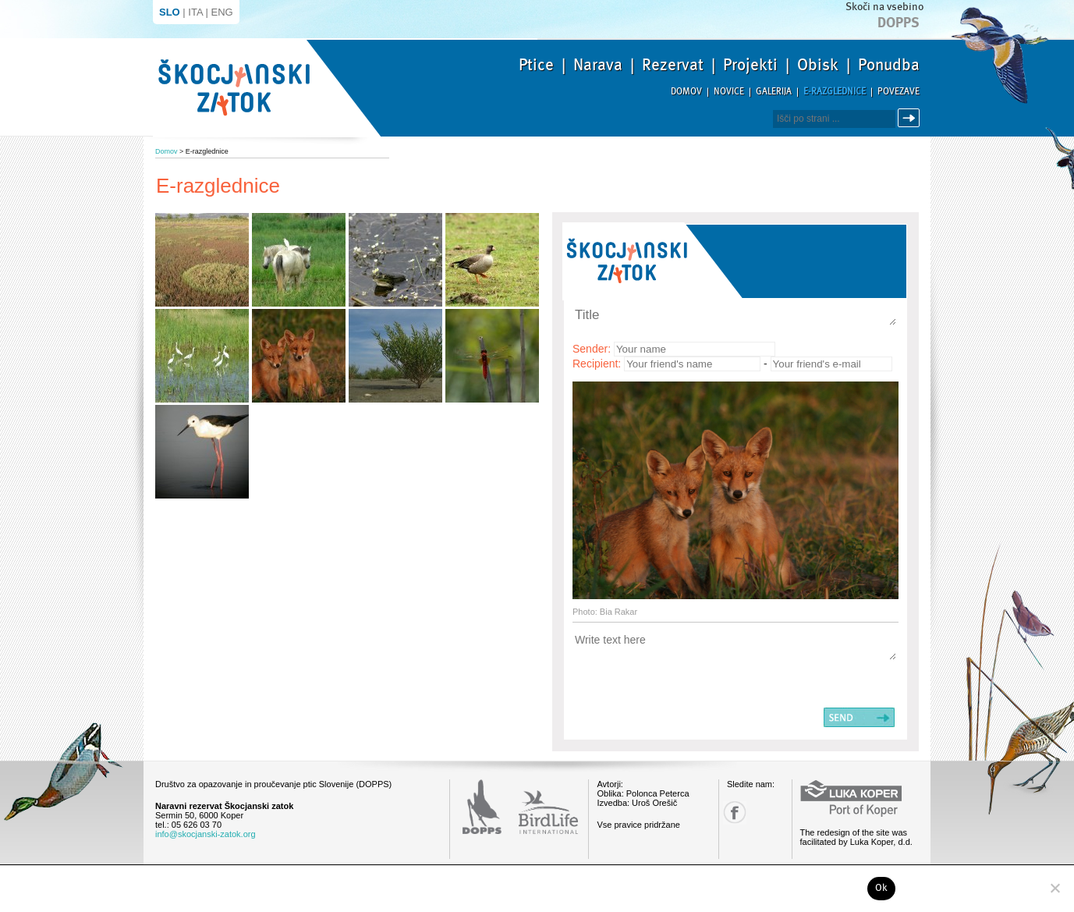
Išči (911, 118)
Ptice (536, 65)
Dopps (898, 22)
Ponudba (889, 65)
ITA (195, 12)
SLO (169, 12)
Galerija (774, 92)
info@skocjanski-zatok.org (205, 834)
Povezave (898, 92)
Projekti (750, 65)
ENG (222, 12)
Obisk (817, 65)
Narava (597, 65)
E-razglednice (834, 92)
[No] (1054, 888)
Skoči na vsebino (884, 6)
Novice (729, 92)
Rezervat (673, 65)
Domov (686, 92)
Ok (881, 888)
